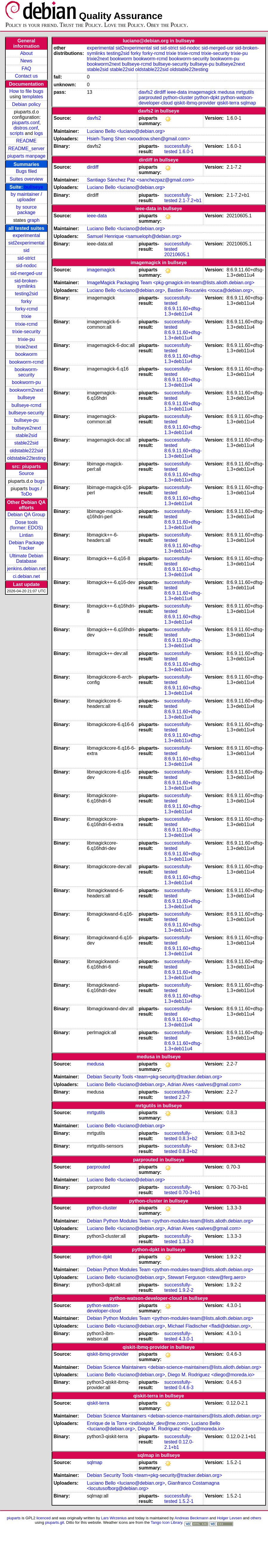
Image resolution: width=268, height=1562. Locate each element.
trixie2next (26, 346)
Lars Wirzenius (114, 1518)
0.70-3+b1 (190, 1192)
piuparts (14, 1518)
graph (33, 220)
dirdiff (160, 92)
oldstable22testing (26, 458)
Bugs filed (26, 171)
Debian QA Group (26, 514)
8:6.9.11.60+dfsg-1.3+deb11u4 (183, 311)
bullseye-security (26, 412)
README (26, 140)
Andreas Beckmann (191, 1518)
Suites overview (26, 179)
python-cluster (178, 97)
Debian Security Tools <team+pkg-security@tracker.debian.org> (154, 1076)
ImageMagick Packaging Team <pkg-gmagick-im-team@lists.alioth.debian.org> (170, 282)
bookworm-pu (26, 382)
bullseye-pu (26, 420)
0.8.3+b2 (188, 1138)
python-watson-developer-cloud (104, 1308)
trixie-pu (26, 339)
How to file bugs (26, 91)
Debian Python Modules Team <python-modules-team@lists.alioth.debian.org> (170, 1220)
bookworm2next (26, 390)
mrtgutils (245, 92)
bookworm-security (26, 372)
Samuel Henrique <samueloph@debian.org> (134, 236)
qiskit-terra (228, 102)
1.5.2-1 (186, 1501)
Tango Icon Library (166, 1522)
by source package (26, 210)
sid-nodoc (26, 265)
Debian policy (26, 104)
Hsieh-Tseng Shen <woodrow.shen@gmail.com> (138, 138)
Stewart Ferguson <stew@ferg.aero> (207, 1277)
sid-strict (27, 258)
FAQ (26, 68)
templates (32, 96)
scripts (17, 133)
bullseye (33, 187)
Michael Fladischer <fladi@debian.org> (209, 1326)
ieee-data (177, 92)
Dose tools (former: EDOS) (26, 525)
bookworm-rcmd (26, 362)
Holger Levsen (229, 1518)
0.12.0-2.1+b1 (179, 1444)
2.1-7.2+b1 (190, 200)
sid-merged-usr (26, 273)
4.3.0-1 (186, 1338)
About (26, 53)
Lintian (26, 535)
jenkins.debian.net (26, 568)
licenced (43, 1518)
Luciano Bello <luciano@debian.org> (126, 131)
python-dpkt (206, 97)
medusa (226, 92)
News (26, 60)
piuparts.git (54, 1522)
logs (38, 133)
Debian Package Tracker (26, 545)
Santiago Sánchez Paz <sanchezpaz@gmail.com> (140, 179)
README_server (26, 148)
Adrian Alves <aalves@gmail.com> (204, 1084)
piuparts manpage (26, 156)
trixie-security (26, 331)
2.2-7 (184, 1097)
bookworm (26, 354)
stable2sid (26, 435)
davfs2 (146, 92)
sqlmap (248, 102)
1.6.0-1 (186, 151)
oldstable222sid (26, 450)
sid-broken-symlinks (26, 283)
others (255, 1518)
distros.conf (25, 127)
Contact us (26, 76)
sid (26, 250)
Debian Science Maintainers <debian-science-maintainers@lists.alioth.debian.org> (174, 1367)
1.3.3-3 (186, 1241)
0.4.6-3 (186, 1387)
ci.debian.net (26, 576)
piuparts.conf (25, 122)
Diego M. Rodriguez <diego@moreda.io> (211, 1374)
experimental (26, 235)
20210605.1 (177, 254)
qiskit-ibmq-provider (195, 102)
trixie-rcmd (26, 324)
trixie (26, 316)
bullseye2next (26, 428)
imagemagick (202, 92)
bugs (39, 481)
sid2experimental (26, 242)
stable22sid (26, 442)
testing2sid (26, 293)
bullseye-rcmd (26, 405)
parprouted (150, 97)
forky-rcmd (26, 308)
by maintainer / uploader (26, 197)
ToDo (26, 493)
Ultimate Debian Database (26, 558)
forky (26, 301)
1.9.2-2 (186, 1290)
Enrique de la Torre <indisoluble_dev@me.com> (138, 1423)
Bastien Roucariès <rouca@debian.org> (210, 290)
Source (26, 473)
